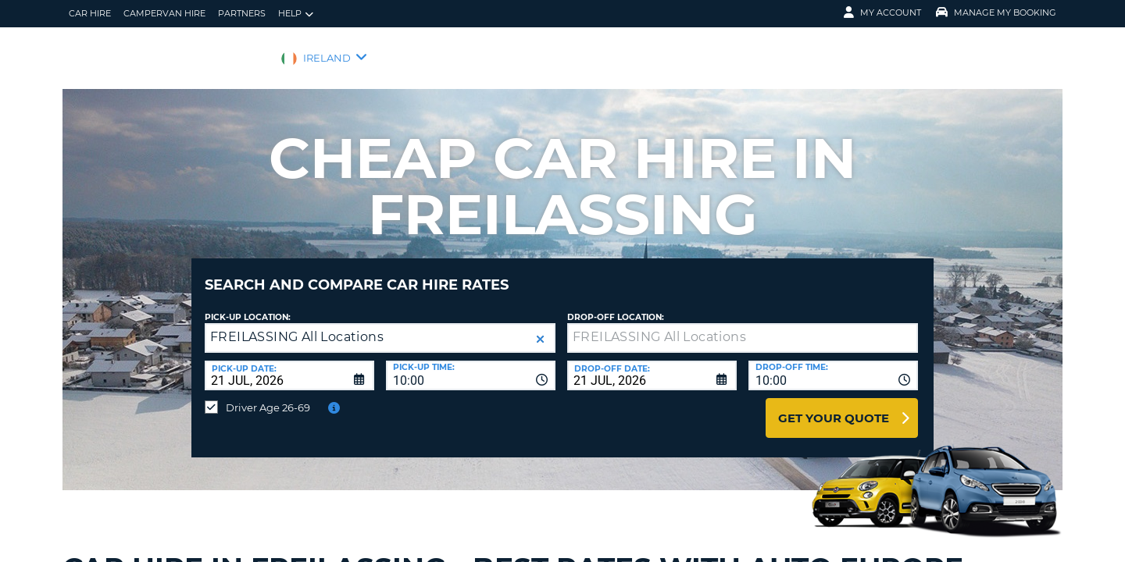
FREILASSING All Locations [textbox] (297, 325)
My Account (882, 12)
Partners (242, 13)
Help (295, 14)
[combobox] (471, 363)
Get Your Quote (833, 406)
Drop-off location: (615, 306)
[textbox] (742, 326)
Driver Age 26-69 (268, 395)
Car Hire (90, 13)
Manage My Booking (996, 12)
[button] (540, 327)
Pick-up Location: (248, 306)
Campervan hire (164, 13)
